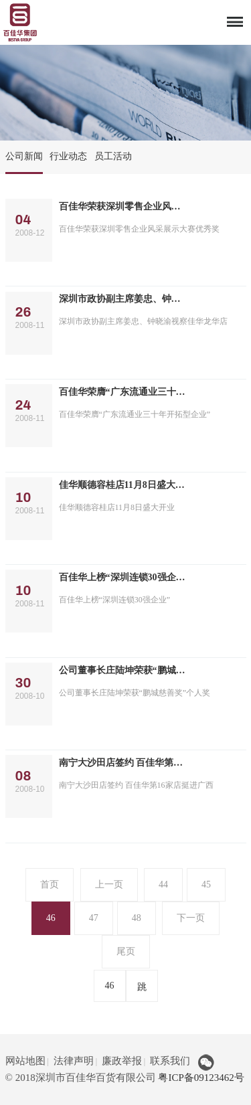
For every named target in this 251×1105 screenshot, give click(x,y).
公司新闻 (24, 156)
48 (136, 918)
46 (51, 918)
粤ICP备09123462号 (201, 1077)
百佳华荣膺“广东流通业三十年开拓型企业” (123, 392)
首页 (49, 884)
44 (163, 884)
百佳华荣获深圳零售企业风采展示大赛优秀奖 (123, 206)
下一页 (191, 918)
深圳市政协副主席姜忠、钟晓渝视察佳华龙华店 (123, 299)
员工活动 (113, 156)
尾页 (125, 951)
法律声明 (74, 1060)
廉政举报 (122, 1060)
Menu (234, 19)
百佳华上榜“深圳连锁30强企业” (123, 577)
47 (93, 918)
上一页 (109, 884)
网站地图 (25, 1060)
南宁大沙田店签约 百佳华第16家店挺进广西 (123, 763)
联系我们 (170, 1060)
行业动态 (68, 156)
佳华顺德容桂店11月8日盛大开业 (123, 485)
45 (206, 884)
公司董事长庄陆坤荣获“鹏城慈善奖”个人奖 (123, 670)
